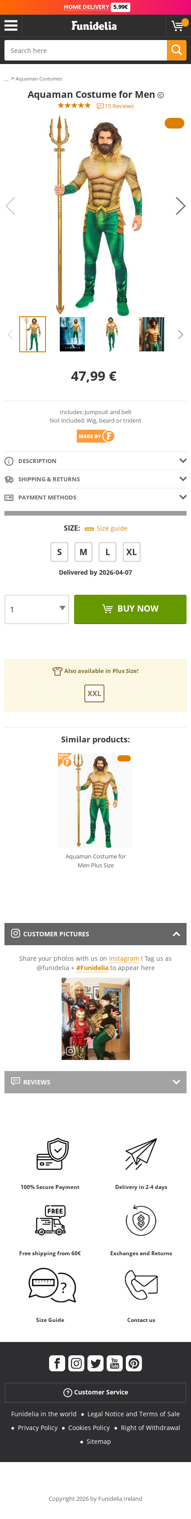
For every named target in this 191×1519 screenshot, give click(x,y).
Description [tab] (30, 461)
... (6, 79)
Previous (10, 206)
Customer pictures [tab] (50, 934)
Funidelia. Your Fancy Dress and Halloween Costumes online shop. (94, 26)
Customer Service (95, 1392)
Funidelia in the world (44, 1414)
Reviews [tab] (30, 1082)
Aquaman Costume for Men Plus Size (96, 860)
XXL (94, 693)
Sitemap (99, 1441)
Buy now (136, 608)
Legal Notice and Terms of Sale (133, 1414)
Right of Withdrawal (150, 1427)
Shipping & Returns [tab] (42, 479)
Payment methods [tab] (40, 498)
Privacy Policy (38, 1427)
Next (181, 206)
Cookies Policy (89, 1427)
